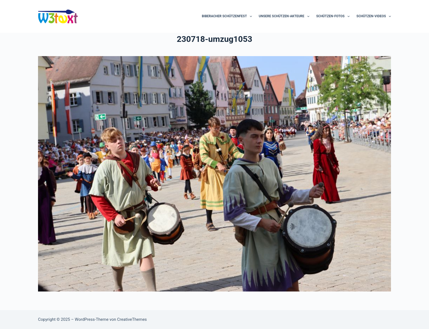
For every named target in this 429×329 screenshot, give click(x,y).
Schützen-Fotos (334, 16)
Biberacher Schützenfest (228, 16)
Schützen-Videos (373, 16)
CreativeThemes (132, 319)
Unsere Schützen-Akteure (285, 16)
